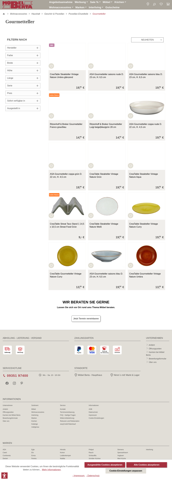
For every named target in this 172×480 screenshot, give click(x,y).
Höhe (23, 72)
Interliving (34, 416)
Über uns (153, 363)
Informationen (94, 407)
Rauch (91, 454)
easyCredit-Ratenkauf (68, 425)
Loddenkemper (65, 457)
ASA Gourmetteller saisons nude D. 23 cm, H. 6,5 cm (107, 77)
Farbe (23, 56)
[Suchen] (154, 5)
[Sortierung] (147, 41)
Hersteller (23, 49)
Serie (23, 87)
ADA (4, 451)
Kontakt (63, 410)
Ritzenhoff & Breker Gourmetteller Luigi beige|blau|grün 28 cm (106, 126)
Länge (23, 79)
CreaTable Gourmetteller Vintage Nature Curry (66, 276)
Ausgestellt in (23, 109)
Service (62, 407)
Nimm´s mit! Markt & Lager (125, 376)
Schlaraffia (92, 457)
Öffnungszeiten (155, 350)
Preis (23, 94)
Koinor (62, 454)
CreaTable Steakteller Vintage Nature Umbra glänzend (64, 77)
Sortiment (34, 407)
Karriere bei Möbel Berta (11, 416)
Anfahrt (152, 346)
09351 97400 (17, 377)
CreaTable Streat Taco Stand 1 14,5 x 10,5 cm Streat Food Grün (67, 226)
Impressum (93, 416)
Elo (32, 454)
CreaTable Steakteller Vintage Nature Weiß (104, 226)
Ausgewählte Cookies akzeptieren (104, 465)
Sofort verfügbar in (23, 102)
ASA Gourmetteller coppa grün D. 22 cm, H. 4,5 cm (66, 176)
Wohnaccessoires (37, 413)
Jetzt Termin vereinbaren (86, 320)
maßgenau (35, 428)
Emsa (33, 457)
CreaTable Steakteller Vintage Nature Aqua (143, 176)
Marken (34, 419)
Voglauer (120, 457)
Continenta (7, 457)
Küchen (34, 422)
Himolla (62, 451)
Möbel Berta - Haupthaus (88, 376)
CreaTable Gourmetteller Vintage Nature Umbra (145, 276)
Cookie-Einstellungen (96, 419)
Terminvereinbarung (67, 413)
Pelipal (91, 451)
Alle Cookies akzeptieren (147, 465)
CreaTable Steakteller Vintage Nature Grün (104, 176)
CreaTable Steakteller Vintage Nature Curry (143, 226)
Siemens (120, 451)
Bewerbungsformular (157, 360)
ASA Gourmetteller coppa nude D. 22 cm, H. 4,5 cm (145, 126)
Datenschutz (93, 413)
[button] (147, 5)
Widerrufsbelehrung (67, 419)
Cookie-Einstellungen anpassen (125, 471)
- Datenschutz (93, 475)
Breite (23, 64)
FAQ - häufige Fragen (68, 416)
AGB (90, 410)
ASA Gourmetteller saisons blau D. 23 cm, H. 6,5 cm (146, 77)
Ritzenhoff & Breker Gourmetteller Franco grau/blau (66, 126)
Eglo (33, 451)
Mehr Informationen (51, 470)
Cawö (5, 454)
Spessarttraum (122, 454)
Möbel (33, 410)
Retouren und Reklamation (69, 422)
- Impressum (78, 475)
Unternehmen (8, 407)
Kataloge (34, 425)
